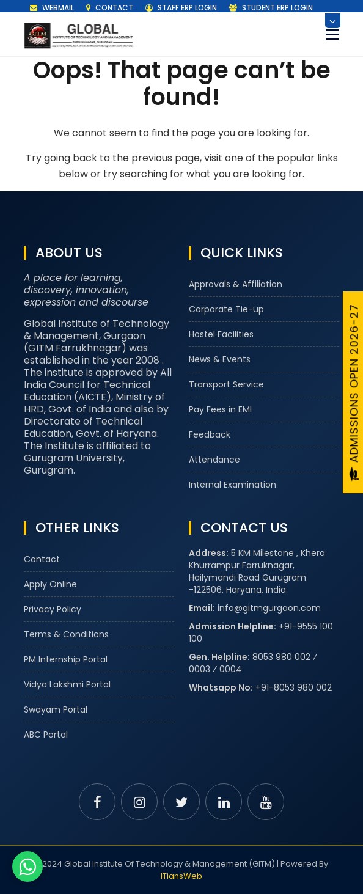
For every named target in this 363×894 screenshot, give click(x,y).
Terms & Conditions (66, 634)
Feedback (209, 434)
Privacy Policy (52, 609)
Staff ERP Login (181, 7)
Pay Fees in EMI (220, 409)
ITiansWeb (181, 876)
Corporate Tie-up (226, 309)
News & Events (220, 359)
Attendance (214, 459)
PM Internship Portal (66, 659)
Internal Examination (232, 484)
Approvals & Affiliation (235, 284)
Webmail (52, 7)
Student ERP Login (271, 7)
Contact (109, 7)
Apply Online (50, 584)
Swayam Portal (55, 709)
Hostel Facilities (221, 334)
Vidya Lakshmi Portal (67, 684)
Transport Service (226, 384)
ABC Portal (46, 734)
